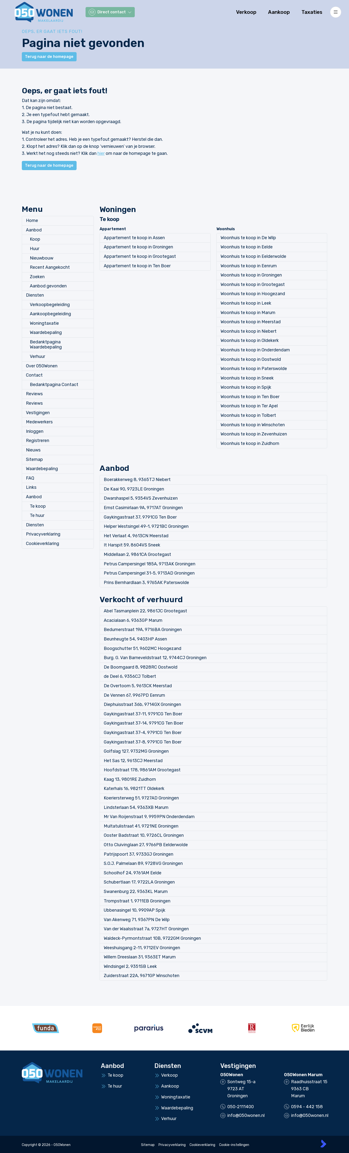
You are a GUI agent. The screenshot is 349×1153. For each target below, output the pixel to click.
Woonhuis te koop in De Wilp (248, 237)
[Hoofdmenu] (335, 12)
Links (31, 487)
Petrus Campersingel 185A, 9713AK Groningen (149, 564)
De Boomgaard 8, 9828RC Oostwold (140, 667)
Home (32, 220)
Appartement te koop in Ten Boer (137, 266)
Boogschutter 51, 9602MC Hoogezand (142, 648)
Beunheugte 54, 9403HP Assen (135, 639)
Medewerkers (39, 422)
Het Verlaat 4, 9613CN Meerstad (136, 535)
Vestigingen (38, 412)
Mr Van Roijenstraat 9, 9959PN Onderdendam (149, 816)
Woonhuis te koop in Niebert (249, 331)
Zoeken (37, 276)
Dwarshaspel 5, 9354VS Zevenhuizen (141, 498)
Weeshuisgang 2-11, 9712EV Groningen (142, 947)
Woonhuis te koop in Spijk (246, 387)
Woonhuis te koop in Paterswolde (254, 368)
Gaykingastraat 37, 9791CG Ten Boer (140, 517)
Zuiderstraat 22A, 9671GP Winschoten (141, 975)
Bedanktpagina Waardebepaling (46, 344)
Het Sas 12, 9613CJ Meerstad (133, 760)
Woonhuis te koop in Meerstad (251, 321)
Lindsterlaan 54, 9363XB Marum (136, 807)
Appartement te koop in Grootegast (140, 256)
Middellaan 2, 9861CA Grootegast (137, 554)
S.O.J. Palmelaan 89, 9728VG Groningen (143, 863)
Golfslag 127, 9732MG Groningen (136, 751)
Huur (34, 248)
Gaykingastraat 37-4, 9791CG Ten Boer (143, 732)
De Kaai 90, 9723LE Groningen (134, 489)
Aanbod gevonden (48, 286)
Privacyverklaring (43, 534)
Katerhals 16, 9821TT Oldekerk (134, 788)
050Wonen (231, 1074)
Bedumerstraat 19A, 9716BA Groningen (143, 629)
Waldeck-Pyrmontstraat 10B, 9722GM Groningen (152, 938)
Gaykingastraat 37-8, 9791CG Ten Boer (143, 742)
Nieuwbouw (41, 258)
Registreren (37, 440)
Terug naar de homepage (49, 56)
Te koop (38, 506)
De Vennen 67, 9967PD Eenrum (134, 695)
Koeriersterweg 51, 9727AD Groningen (141, 798)
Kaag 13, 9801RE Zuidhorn (130, 779)
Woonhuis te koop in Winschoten (253, 424)
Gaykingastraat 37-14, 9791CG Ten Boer (143, 723)
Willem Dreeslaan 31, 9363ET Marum (140, 957)
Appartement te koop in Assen (134, 237)
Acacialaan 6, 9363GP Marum (133, 620)
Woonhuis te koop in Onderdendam (255, 350)
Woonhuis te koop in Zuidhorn (250, 443)
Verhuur (37, 356)
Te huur (37, 515)
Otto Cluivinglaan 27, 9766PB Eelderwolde (146, 844)
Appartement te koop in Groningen (138, 247)
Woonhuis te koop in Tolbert (248, 415)
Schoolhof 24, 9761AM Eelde (132, 873)
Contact (34, 375)
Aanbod (34, 230)
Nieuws (33, 450)
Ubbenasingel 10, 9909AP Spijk (134, 910)
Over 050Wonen (41, 366)
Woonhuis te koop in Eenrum (249, 266)
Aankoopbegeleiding (50, 313)
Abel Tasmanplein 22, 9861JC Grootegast (145, 611)
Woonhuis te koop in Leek (246, 303)
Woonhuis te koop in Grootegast (253, 284)
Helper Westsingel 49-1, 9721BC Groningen (146, 526)
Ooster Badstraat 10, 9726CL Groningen (144, 835)
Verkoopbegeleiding (50, 304)
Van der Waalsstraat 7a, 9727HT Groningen (146, 929)
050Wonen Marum (303, 1074)
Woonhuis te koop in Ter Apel (249, 406)
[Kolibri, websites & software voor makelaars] (323, 1143)
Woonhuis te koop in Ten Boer (250, 396)
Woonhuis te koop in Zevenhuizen (254, 434)
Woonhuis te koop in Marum (248, 312)
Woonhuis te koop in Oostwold (251, 359)
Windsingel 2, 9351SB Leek (130, 966)
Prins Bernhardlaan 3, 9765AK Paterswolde (146, 582)
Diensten (35, 295)
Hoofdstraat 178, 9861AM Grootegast (142, 770)
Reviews (34, 393)
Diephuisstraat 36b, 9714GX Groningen (142, 704)
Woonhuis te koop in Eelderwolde (253, 256)
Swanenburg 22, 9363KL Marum (136, 891)
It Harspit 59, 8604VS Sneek (132, 545)
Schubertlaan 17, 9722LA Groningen (139, 882)
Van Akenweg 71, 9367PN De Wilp (137, 919)
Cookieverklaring (42, 543)
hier (101, 153)
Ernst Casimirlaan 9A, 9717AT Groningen (143, 507)
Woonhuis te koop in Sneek (247, 378)
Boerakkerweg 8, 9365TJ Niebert (137, 479)
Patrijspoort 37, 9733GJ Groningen (138, 854)
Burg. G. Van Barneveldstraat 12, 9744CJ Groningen (155, 657)
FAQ (30, 478)
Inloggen (34, 431)
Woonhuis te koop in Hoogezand (253, 293)
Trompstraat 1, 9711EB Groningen (137, 901)
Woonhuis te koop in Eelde (247, 247)
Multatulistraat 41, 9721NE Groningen (141, 826)
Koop (35, 239)
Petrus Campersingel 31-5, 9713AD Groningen (149, 573)
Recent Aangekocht (50, 267)
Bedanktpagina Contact (54, 384)
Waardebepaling (46, 332)
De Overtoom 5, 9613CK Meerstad (138, 685)
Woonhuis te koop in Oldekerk (250, 340)
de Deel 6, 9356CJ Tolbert (130, 676)
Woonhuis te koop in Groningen (251, 275)
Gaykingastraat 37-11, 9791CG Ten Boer (143, 714)
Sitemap (34, 459)
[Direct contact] (110, 12)
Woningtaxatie (44, 323)
